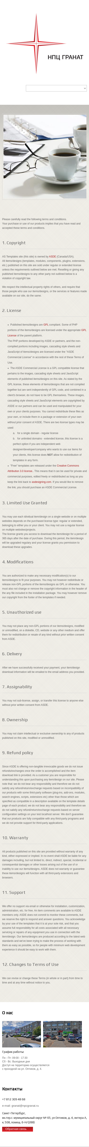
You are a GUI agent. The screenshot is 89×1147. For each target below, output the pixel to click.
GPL (46, 324)
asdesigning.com (41, 481)
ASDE (52, 256)
